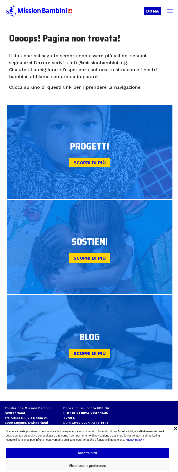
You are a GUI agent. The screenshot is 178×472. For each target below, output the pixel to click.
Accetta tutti (87, 453)
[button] (175, 428)
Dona (152, 11)
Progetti (89, 146)
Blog (89, 337)
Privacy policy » (135, 439)
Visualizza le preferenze (87, 466)
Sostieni (90, 241)
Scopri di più (89, 163)
